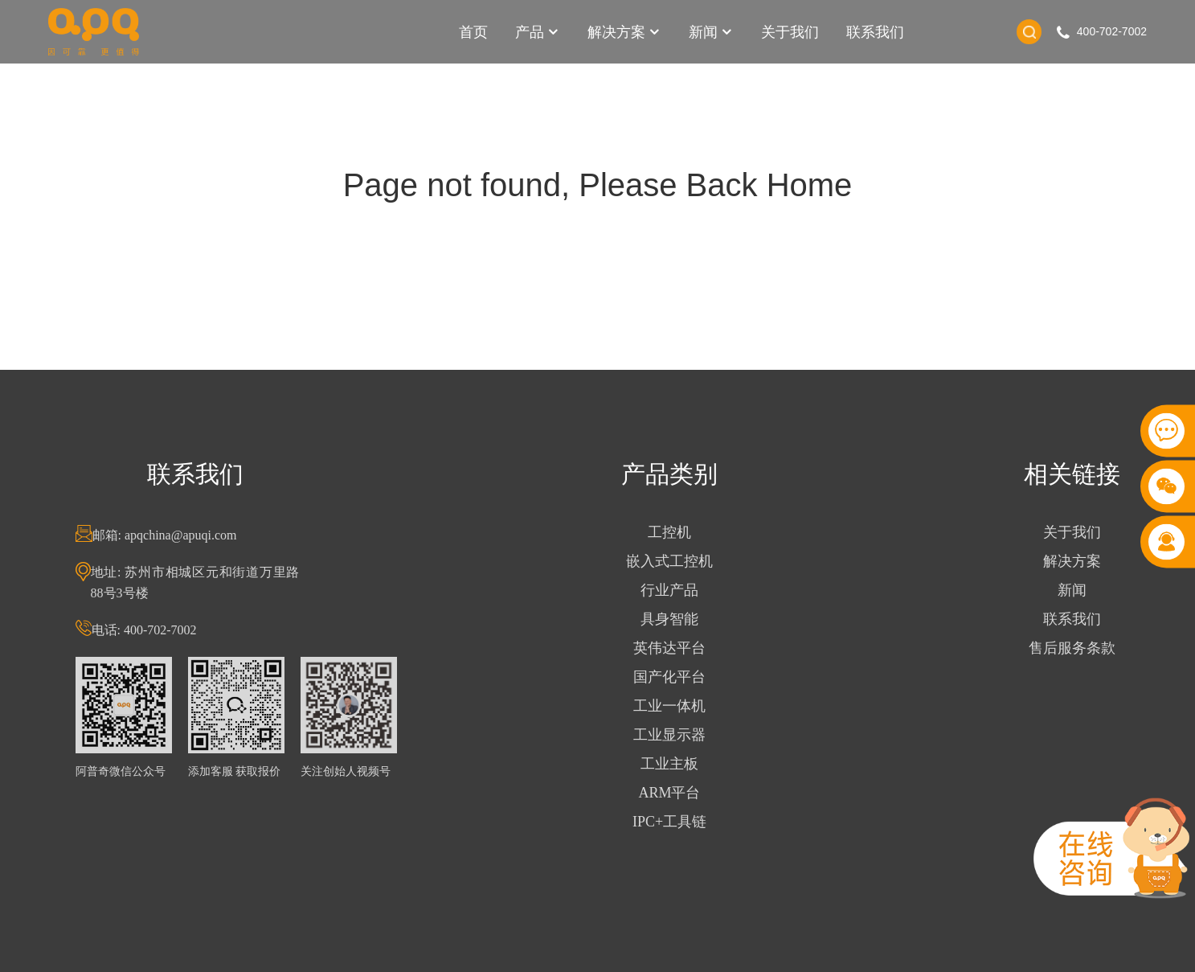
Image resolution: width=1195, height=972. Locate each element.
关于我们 (790, 31)
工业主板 (677, 764)
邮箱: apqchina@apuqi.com (172, 535)
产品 (537, 31)
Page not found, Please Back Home (598, 185)
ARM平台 (678, 792)
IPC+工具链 (677, 821)
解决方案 (624, 31)
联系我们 (875, 31)
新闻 (711, 31)
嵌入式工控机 (677, 561)
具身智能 (677, 619)
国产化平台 (677, 677)
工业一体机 (677, 706)
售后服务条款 (1080, 648)
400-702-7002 (1112, 31)
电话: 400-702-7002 (152, 630)
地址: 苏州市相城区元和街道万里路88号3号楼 (203, 582)
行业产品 (677, 590)
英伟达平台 (677, 648)
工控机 (677, 532)
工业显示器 (677, 735)
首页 (473, 31)
